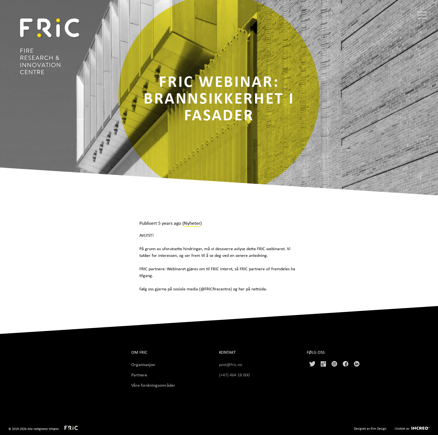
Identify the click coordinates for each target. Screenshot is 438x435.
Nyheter (192, 222)
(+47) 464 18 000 (235, 375)
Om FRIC (139, 352)
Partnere (139, 375)
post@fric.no (230, 364)
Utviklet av (402, 428)
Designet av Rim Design (370, 428)
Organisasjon (143, 364)
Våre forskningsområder (153, 385)
